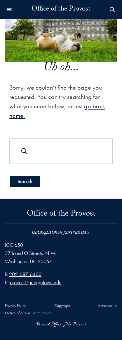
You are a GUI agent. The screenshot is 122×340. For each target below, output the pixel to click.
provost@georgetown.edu (35, 282)
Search (25, 181)
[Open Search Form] (112, 9)
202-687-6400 (25, 274)
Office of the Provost (61, 9)
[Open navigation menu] (9, 9)
